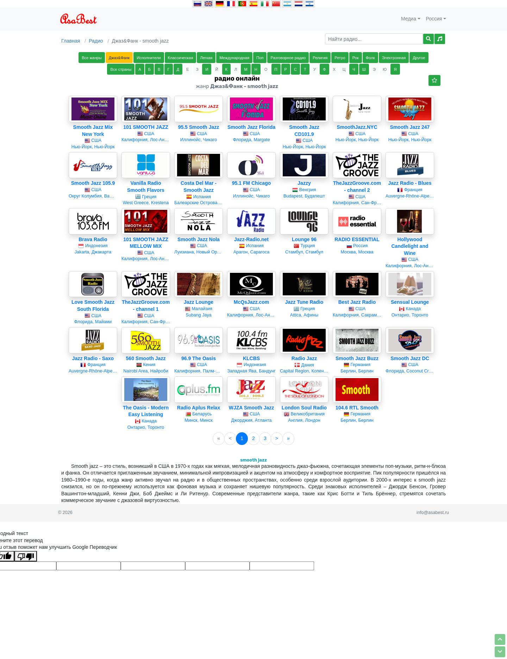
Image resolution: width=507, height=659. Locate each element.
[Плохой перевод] (25, 556)
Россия (434, 18)
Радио (96, 41)
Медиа (408, 18)
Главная (70, 41)
